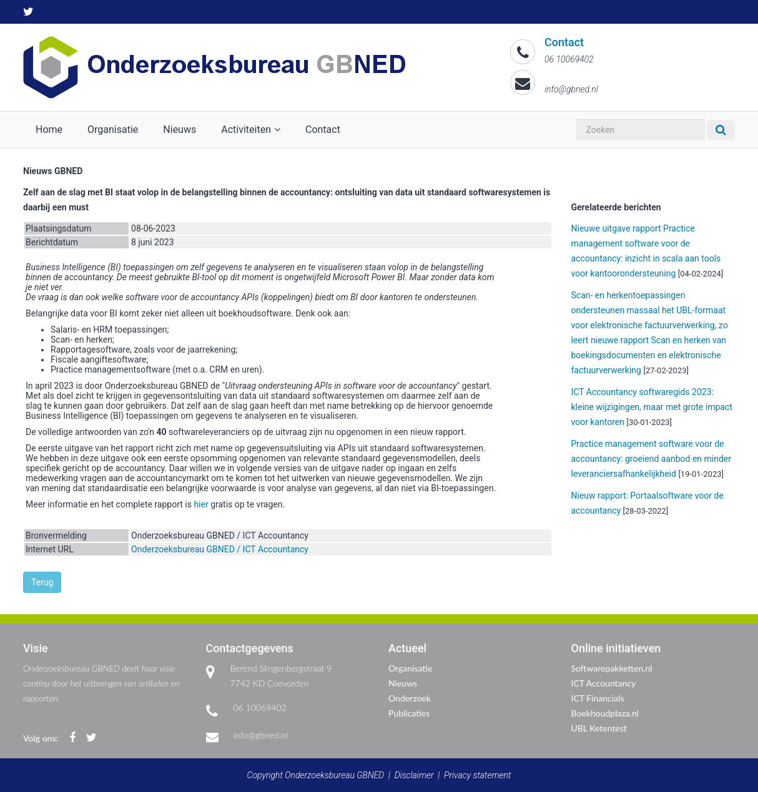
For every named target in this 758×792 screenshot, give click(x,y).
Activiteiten (250, 129)
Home (49, 129)
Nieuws (179, 129)
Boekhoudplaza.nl (605, 713)
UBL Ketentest (599, 728)
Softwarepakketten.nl (611, 668)
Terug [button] (42, 582)
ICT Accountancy (603, 683)
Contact (322, 129)
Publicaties (409, 713)
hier (201, 504)
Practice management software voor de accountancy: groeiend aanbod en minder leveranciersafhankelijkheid (651, 459)
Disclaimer (414, 775)
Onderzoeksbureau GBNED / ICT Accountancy (219, 549)
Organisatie (112, 129)
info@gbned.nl (261, 735)
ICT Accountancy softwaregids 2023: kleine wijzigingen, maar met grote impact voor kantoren (651, 407)
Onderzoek (409, 698)
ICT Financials (597, 698)
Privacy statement (477, 775)
